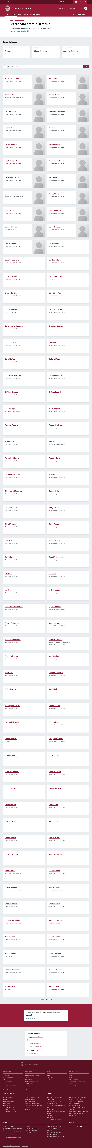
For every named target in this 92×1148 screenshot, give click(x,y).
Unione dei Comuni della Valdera (55, 1097)
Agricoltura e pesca (8, 1097)
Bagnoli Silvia (10, 128)
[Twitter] (67, 8)
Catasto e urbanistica (8, 1107)
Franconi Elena (54, 458)
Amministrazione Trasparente (32, 1076)
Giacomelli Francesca (13, 474)
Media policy (25, 1146)
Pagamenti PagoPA (30, 1086)
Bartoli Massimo (11, 144)
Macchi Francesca (12, 623)
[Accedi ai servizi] (80, 2)
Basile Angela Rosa (12, 161)
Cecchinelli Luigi (55, 260)
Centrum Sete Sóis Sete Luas (76, 1113)
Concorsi (27, 1078)
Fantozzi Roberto (11, 425)
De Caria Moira (54, 359)
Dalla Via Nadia (10, 359)
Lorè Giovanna (54, 590)
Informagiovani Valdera (74, 1105)
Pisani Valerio (10, 755)
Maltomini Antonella (13, 639)
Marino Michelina (11, 656)
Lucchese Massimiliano (14, 606)
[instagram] (70, 8)
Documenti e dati (7, 1088)
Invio (86, 66)
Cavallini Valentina (12, 260)
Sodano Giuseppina (12, 920)
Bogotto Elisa (10, 210)
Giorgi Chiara (54, 507)
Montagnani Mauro (12, 705)
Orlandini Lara (54, 722)
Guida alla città (72, 1086)
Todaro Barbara (54, 937)
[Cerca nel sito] (85, 8)
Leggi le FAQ (28, 1126)
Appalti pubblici (7, 1103)
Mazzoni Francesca (56, 672)
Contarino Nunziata (56, 326)
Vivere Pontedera (35, 14)
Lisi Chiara (52, 573)
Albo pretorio (6, 1090)
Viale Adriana (10, 986)
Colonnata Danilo (55, 309)
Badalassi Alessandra (57, 111)
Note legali (49, 1130)
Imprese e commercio (30, 1099)
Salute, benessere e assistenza (33, 1103)
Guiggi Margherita (56, 557)
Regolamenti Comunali (30, 1088)
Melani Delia (53, 689)
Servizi (26, 14)
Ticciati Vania (10, 937)
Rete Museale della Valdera (54, 1119)
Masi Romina (54, 656)
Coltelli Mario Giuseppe (14, 326)
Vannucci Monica (55, 970)
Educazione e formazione (9, 1111)
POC (73, 14)
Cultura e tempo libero (8, 1109)
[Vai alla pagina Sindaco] (10, 54)
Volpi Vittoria (54, 986)
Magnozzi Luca (54, 623)
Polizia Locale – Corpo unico (54, 1101)
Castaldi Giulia (54, 243)
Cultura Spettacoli (73, 1080)
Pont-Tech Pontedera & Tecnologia (77, 1097)
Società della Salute (52, 1103)
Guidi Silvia (9, 557)
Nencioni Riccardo (12, 722)
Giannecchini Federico (13, 491)
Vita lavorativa (28, 1109)
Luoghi (70, 1076)
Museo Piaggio (50, 1109)
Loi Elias (8, 590)
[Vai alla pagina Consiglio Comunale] (68, 54)
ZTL (69, 14)
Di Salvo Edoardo (55, 392)
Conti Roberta (10, 342)
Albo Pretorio (28, 1080)
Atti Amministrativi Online (31, 1082)
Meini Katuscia (10, 689)
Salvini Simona (54, 870)
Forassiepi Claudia (12, 458)
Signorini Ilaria (54, 904)
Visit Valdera (50, 1115)
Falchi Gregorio (54, 408)
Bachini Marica (10, 111)
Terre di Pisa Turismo (74, 1103)
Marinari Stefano (55, 639)
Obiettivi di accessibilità (53, 1134)
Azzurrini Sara (10, 95)
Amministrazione (10, 14)
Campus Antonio (55, 210)
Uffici (4, 1080)
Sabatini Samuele (11, 854)
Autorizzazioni (6, 1105)
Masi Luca (9, 672)
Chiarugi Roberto (11, 276)
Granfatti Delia (54, 540)
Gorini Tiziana (54, 524)
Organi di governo (7, 1076)
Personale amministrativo (9, 1086)
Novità (19, 14)
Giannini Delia (54, 491)
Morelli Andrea (54, 705)
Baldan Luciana (54, 128)
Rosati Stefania (54, 837)
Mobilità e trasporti (30, 1101)
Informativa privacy (52, 1128)
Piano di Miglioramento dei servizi (55, 1136)
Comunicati (50, 1078)
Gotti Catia (9, 540)
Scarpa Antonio (11, 887)
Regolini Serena (11, 821)
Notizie (48, 1076)
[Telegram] (73, 8)
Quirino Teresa (10, 804)
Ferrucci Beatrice (55, 425)
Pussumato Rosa (55, 788)
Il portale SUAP (50, 1099)
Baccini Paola (54, 95)
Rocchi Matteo (10, 837)
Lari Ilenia (8, 573)
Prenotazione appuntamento (32, 1128)
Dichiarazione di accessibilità (54, 1132)
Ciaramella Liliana (11, 293)
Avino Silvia (53, 78)
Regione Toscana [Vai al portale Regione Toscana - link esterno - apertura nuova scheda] (8, 2)
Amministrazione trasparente (64, 2)
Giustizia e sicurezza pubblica (32, 1097)
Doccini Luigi (10, 408)
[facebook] (64, 8)
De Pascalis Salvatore (13, 375)
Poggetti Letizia (55, 771)
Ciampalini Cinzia (55, 276)
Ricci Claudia (53, 821)
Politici (5, 1084)
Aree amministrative (8, 1078)
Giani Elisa (53, 474)
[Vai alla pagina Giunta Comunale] (39, 54)
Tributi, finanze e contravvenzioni (33, 1105)
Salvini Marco (10, 870)
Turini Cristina (10, 953)
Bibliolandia (50, 1117)
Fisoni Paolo (9, 441)
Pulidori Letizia (10, 788)
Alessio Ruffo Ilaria (12, 78)
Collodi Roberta (11, 309)
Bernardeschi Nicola (56, 161)
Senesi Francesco (55, 887)
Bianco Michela (54, 194)
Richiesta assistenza (30, 1132)
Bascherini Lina (54, 144)
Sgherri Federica (11, 904)
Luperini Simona (55, 606)
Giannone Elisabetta (12, 507)
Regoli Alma (53, 804)
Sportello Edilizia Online (31, 1084)
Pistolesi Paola (54, 755)
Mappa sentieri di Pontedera (76, 1101)
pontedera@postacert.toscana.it (14, 1137)
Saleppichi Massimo (56, 854)
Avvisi (48, 1080)
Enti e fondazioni (7, 1082)
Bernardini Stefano (12, 177)
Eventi (70, 1078)
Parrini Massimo (11, 738)
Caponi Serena (54, 227)
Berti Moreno (54, 177)
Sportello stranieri (73, 1115)
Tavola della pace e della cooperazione (78, 1111)
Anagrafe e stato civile (8, 1101)
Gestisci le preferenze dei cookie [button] (11, 1146)
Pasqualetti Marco (56, 738)
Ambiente (5, 1099)
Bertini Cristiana (11, 194)
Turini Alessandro (55, 953)
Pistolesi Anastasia (12, 771)
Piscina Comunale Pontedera (76, 1099)
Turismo (27, 1107)
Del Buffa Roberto (55, 375)
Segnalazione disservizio (31, 1130)
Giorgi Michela (10, 524)
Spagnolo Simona (55, 920)
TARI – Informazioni (30, 1090)
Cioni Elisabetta (55, 293)
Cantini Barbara (11, 227)
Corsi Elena (53, 342)
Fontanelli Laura (55, 441)
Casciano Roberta (11, 243)
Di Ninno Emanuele (12, 392)
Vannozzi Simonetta (12, 970)
